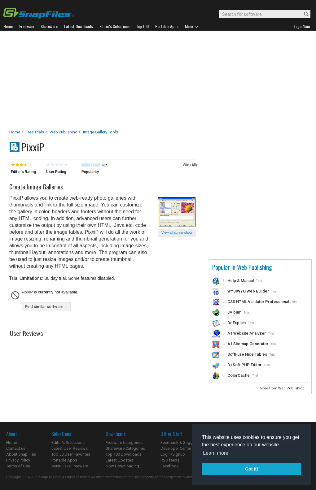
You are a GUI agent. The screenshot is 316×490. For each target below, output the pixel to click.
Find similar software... (46, 306)
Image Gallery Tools (100, 132)
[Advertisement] (158, 81)
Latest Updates (119, 460)
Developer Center (175, 448)
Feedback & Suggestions (183, 442)
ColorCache (238, 375)
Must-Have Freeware (69, 466)
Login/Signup (172, 454)
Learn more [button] (215, 453)
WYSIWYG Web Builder (248, 291)
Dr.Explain (236, 322)
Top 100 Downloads (124, 454)
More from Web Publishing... (284, 388)
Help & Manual (240, 280)
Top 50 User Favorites (70, 454)
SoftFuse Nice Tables (247, 354)
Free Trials (35, 132)
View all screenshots (176, 232)
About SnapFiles (21, 454)
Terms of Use (18, 466)
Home (14, 132)
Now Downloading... (124, 466)
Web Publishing (63, 132)
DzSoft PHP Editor (244, 364)
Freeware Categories (124, 442)
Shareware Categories (125, 448)
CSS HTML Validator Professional (258, 301)
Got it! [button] (251, 468)
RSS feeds (169, 460)
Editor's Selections (68, 442)
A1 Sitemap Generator (247, 343)
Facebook (169, 466)
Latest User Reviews (69, 448)
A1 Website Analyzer (246, 333)
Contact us (15, 448)
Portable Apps (64, 460)
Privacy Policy (18, 460)
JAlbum (234, 312)
